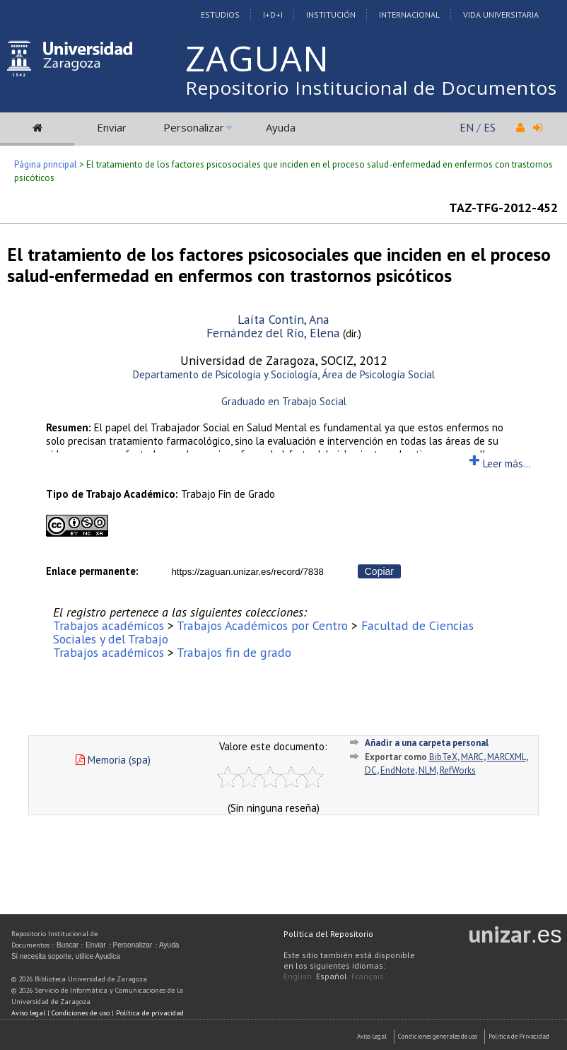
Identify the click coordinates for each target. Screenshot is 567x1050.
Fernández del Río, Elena (273, 333)
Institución (331, 14)
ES (490, 127)
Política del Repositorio (328, 933)
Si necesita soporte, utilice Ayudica (65, 956)
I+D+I (273, 14)
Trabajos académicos (108, 625)
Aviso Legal (372, 1036)
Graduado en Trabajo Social (283, 401)
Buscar (67, 945)
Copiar (379, 571)
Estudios (220, 14)
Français (367, 976)
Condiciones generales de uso (437, 1036)
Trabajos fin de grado (234, 652)
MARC (472, 757)
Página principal (45, 164)
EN (467, 127)
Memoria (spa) (113, 759)
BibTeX (443, 757)
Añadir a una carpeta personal (427, 743)
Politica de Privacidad (519, 1036)
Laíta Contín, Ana (283, 319)
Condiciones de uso (81, 1012)
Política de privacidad (150, 1012)
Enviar (112, 127)
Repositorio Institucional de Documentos (371, 87)
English (298, 976)
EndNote (397, 770)
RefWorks (458, 770)
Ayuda (281, 127)
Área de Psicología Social (378, 374)
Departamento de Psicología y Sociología (225, 374)
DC (371, 770)
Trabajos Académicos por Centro (262, 625)
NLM (427, 770)
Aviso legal (28, 1012)
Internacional (409, 14)
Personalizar (193, 127)
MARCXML (506, 757)
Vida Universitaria (501, 14)
